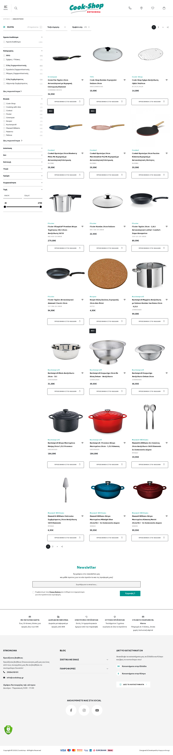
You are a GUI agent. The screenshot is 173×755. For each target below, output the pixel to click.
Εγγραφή (130, 593)
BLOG (63, 650)
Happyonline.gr (164, 750)
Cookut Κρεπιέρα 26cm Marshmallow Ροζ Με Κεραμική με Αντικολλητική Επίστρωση (104, 157)
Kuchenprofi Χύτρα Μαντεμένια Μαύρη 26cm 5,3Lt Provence (61, 444)
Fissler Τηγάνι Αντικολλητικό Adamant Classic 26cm (61, 301)
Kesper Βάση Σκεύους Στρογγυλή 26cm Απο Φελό (104, 301)
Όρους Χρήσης (55, 592)
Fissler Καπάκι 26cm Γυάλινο (102, 227)
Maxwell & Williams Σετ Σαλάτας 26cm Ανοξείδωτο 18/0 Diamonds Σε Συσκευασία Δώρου (146, 446)
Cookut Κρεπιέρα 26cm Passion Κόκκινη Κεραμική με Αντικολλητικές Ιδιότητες (145, 157)
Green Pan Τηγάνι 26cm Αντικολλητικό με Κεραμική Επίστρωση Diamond (60, 83)
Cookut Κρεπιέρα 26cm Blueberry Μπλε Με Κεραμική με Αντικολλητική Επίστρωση (62, 157)
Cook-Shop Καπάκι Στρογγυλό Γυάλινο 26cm (103, 81)
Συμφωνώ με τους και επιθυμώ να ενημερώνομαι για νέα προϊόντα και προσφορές (60, 593)
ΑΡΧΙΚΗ (6, 19)
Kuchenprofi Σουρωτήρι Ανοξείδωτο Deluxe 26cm (143, 374)
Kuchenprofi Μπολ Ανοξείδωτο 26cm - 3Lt (61, 374)
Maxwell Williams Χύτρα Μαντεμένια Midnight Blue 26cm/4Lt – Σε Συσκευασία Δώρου (105, 519)
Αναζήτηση (18, 19)
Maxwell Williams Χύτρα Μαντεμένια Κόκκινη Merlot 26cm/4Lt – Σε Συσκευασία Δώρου (147, 519)
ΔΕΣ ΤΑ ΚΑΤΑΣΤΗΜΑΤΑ (133, 684)
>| (167, 27)
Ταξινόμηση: (53, 27)
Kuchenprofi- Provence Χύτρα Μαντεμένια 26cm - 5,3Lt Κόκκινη (104, 444)
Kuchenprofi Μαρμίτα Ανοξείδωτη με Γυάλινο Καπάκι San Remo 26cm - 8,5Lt (147, 303)
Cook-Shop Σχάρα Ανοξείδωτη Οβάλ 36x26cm (145, 81)
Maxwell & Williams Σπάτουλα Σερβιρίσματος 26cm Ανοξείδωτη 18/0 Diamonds (62, 519)
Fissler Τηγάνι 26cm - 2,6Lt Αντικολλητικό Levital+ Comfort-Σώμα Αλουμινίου (146, 230)
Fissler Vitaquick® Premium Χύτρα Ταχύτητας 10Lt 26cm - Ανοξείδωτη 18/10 (62, 230)
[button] (16, 8)
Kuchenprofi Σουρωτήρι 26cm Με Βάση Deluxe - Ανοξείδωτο (104, 374)
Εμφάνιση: (79, 27)
